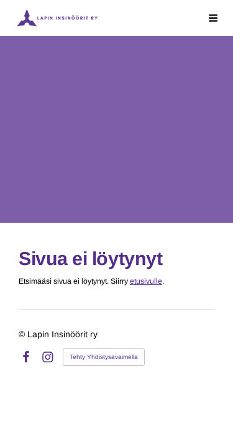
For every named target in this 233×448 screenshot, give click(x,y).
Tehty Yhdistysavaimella (104, 356)
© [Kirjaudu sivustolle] (23, 334)
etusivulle (146, 281)
